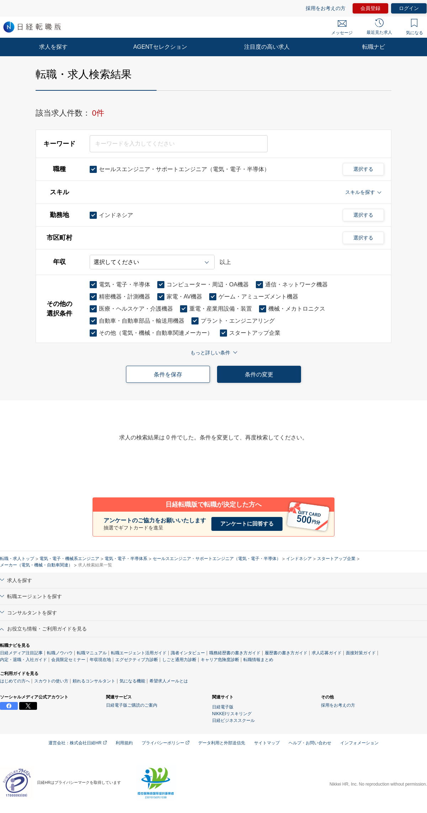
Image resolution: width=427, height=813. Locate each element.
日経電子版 (222, 706)
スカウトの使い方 (51, 681)
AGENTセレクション (160, 47)
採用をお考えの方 (326, 8)
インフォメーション (359, 742)
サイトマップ (267, 742)
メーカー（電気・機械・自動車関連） (36, 565)
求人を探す (53, 47)
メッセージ (342, 27)
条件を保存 (168, 374)
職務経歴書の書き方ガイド (234, 652)
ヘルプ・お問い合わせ (310, 742)
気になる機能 (132, 681)
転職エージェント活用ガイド (139, 652)
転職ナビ (373, 47)
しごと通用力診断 (179, 659)
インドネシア (299, 558)
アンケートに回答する (247, 524)
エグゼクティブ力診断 (136, 659)
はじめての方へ (15, 681)
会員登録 (370, 8)
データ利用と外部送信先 (221, 742)
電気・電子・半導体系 (126, 558)
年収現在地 (100, 659)
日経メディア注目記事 (21, 652)
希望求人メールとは (168, 681)
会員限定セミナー (68, 659)
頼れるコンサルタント (94, 681)
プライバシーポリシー (165, 742)
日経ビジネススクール (233, 720)
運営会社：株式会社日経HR (77, 742)
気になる (414, 27)
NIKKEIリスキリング (232, 713)
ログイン (409, 8)
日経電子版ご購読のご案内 (131, 705)
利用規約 (124, 742)
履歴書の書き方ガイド (286, 652)
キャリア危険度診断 (220, 659)
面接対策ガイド (361, 652)
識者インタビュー (188, 652)
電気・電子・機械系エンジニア (69, 558)
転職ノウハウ (60, 652)
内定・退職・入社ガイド (23, 659)
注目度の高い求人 (267, 47)
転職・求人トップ (17, 558)
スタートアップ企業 (336, 558)
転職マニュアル (92, 652)
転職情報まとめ (258, 659)
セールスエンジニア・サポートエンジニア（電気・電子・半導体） (217, 558)
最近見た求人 (379, 27)
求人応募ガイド (327, 652)
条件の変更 (259, 374)
